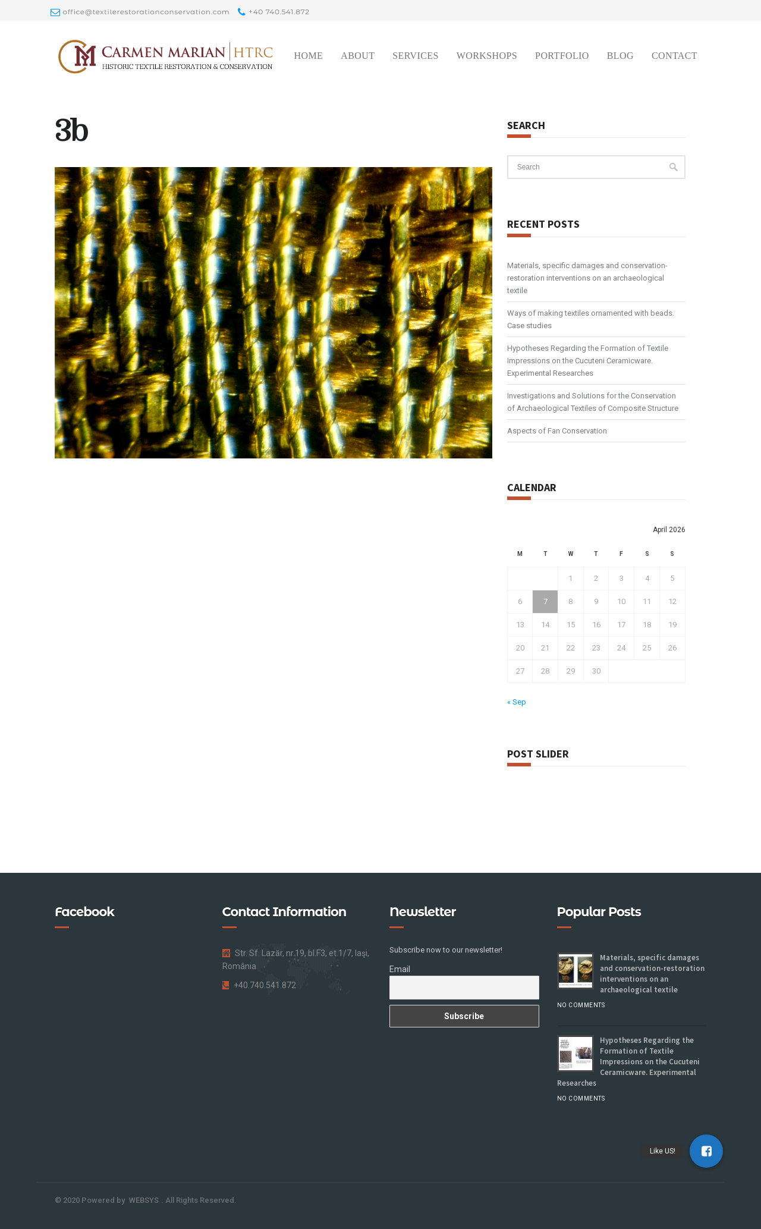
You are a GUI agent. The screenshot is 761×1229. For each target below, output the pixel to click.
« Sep (516, 701)
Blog (620, 56)
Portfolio (562, 56)
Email (399, 969)
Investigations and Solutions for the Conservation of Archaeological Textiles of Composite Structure (592, 402)
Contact (674, 56)
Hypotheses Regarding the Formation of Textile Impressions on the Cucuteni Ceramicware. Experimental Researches (587, 361)
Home (308, 56)
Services (415, 56)
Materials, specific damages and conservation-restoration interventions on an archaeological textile (587, 278)
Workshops (487, 56)
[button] (706, 1151)
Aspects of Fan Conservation (557, 430)
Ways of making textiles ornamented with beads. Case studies (590, 319)
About (358, 56)
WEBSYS (144, 1200)
